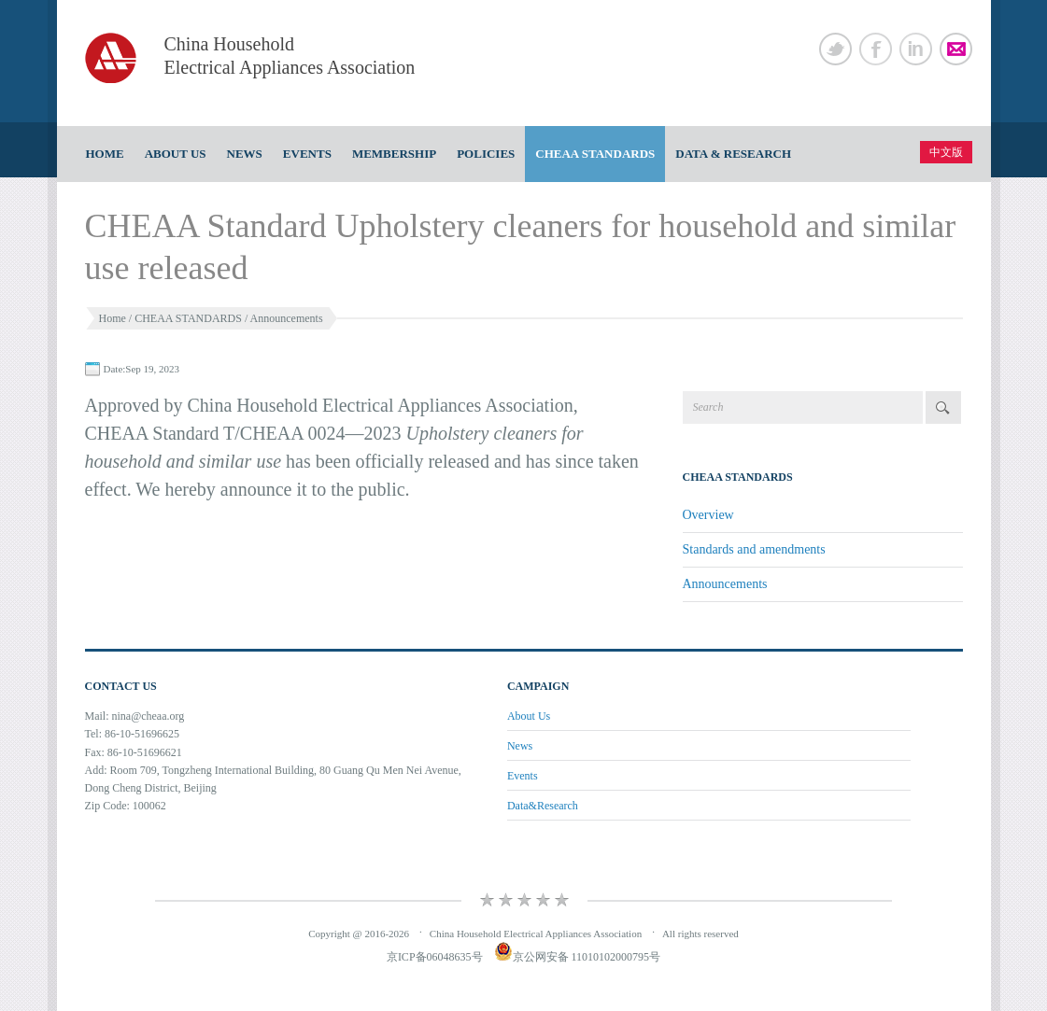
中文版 (946, 152)
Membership (394, 154)
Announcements (286, 318)
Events (307, 154)
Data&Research (542, 805)
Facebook (875, 49)
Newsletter (956, 49)
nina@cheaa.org (148, 716)
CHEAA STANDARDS (595, 154)
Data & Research (733, 154)
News (244, 154)
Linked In (915, 49)
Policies (486, 154)
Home (105, 154)
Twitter (835, 49)
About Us (175, 154)
